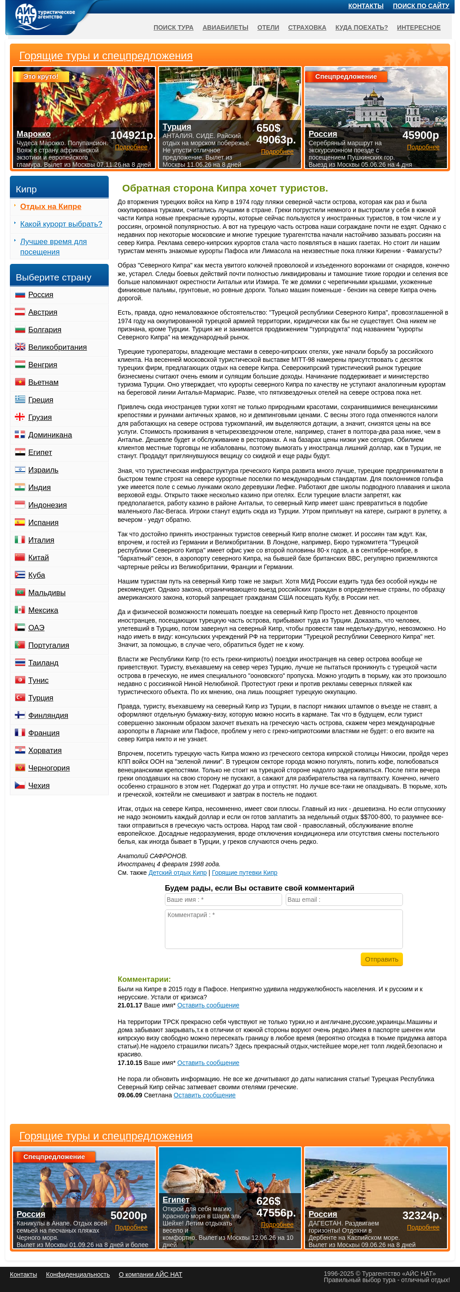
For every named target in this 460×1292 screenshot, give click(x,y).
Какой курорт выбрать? (61, 224)
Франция (44, 733)
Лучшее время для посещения (53, 246)
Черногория (49, 768)
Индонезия (47, 505)
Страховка (307, 27)
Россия (40, 294)
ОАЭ (36, 628)
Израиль (43, 470)
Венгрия (43, 365)
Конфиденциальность (78, 1274)
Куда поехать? (362, 27)
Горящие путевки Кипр (245, 872)
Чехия (39, 785)
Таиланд (43, 663)
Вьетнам (43, 382)
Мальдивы (47, 592)
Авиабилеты (225, 27)
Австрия (43, 312)
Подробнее (131, 1227)
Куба (36, 575)
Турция (40, 698)
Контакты (366, 5)
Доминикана (50, 435)
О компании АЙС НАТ (150, 1274)
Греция (40, 400)
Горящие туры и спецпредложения (106, 1136)
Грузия (40, 417)
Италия (41, 540)
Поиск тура (174, 27)
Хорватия (45, 750)
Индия (39, 487)
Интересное (419, 27)
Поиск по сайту (421, 5)
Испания (43, 522)
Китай (38, 557)
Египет (40, 452)
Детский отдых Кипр (178, 872)
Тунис (38, 680)
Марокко (34, 133)
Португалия (48, 645)
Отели (268, 27)
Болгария (45, 329)
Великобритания (57, 347)
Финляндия (48, 715)
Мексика (43, 610)
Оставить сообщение (208, 1005)
